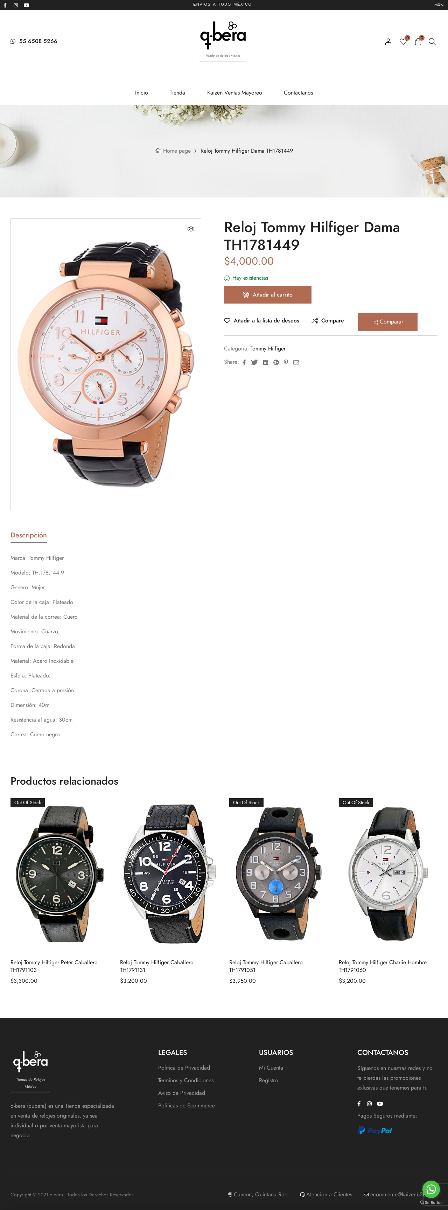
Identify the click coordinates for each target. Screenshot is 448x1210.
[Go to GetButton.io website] (431, 1203)
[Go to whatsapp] (431, 1189)
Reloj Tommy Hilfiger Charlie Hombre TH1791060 (383, 966)
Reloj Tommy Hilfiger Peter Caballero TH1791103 (54, 966)
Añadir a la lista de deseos (266, 321)
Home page (177, 151)
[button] (190, 228)
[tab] (28, 537)
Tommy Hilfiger (268, 349)
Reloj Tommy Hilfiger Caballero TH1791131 (157, 966)
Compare (332, 321)
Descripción (28, 536)
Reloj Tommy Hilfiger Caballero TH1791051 (266, 966)
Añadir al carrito (273, 295)
